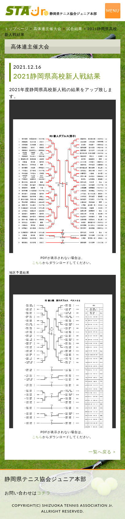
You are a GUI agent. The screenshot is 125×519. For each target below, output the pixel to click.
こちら (37, 262)
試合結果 (74, 28)
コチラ (44, 492)
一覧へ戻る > (102, 451)
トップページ (17, 28)
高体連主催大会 (47, 28)
